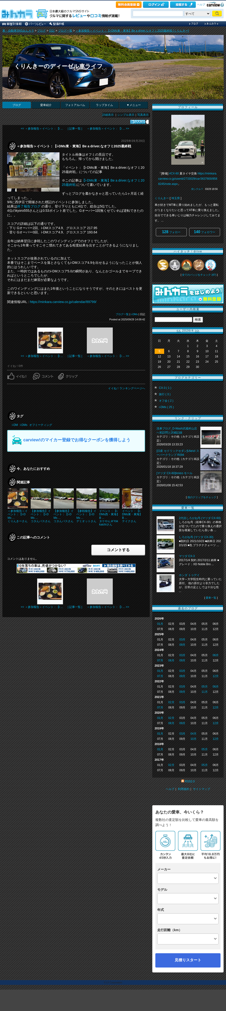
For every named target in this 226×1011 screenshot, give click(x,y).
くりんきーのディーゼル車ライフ (58, 66)
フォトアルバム (75, 105)
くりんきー (162, 198)
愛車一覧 (211, 597)
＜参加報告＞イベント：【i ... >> (108, 128)
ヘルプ (201, 4)
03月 (182, 639)
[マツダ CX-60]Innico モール (174, 473)
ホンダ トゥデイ (189, 575)
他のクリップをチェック (201, 497)
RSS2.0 (190, 781)
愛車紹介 (46, 105)
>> (197, 330)
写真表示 (143, 114)
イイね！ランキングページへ (126, 388)
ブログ (41, 30)
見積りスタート (188, 960)
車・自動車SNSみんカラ (18, 30)
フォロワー (204, 232)
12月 (216, 676)
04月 (194, 733)
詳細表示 (108, 114)
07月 (160, 660)
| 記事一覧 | (75, 128)
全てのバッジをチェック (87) (199, 274)
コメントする (118, 550)
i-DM (15, 425)
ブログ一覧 (65, 30)
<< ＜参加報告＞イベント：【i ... (42, 128)
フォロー (171, 232)
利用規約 (183, 789)
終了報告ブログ (28, 206)
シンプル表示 (125, 114)
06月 (216, 655)
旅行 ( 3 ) (165, 394)
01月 (160, 624)
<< (179, 330)
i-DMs (134, 314)
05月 (204, 686)
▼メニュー (134, 105)
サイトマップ (201, 789)
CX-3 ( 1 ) (165, 388)
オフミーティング (40, 425)
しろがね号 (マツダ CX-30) (196, 537)
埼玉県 (175, 198)
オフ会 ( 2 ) (166, 400)
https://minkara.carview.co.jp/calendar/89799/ (63, 302)
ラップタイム (104, 105)
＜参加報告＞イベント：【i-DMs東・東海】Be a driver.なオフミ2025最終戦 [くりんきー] (132, 30)
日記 (52, 30)
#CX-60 (174, 173)
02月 (171, 702)
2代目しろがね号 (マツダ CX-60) (200, 518)
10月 (194, 739)
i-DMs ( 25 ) (166, 407)
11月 (204, 691)
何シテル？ (197, 189)
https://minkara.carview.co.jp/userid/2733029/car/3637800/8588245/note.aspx (187, 179)
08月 (171, 660)
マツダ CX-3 (187, 556)
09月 (182, 644)
